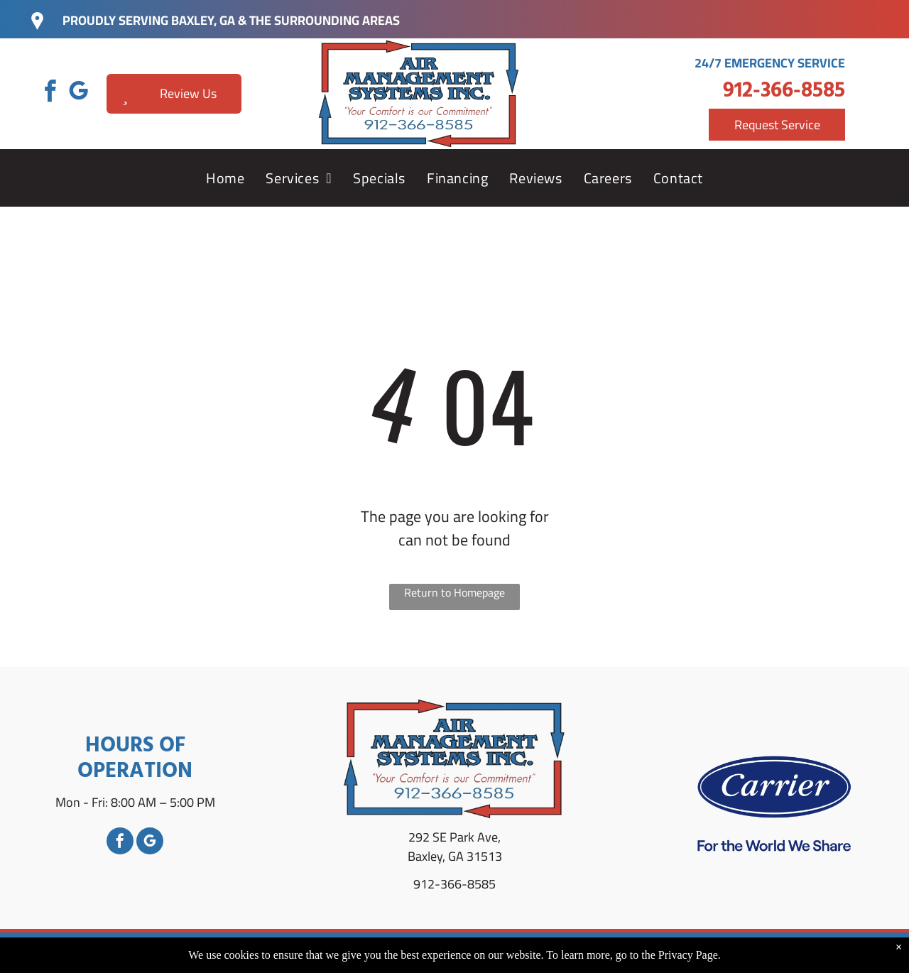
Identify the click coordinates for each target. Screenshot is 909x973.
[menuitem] (225, 178)
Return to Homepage (454, 593)
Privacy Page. (689, 955)
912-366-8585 (784, 91)
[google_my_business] (78, 93)
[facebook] (49, 93)
